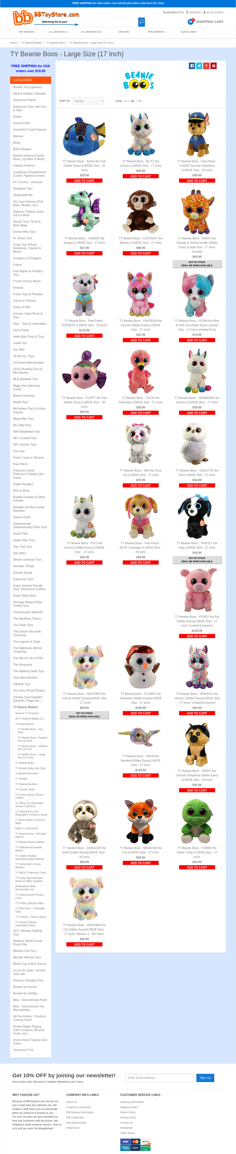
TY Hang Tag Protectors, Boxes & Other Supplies (29, 879)
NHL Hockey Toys (24, 444)
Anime (17, 116)
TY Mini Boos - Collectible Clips (30, 910)
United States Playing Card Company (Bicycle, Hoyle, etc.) (29, 1030)
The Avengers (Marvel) (28, 612)
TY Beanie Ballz (24, 762)
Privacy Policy (128, 1117)
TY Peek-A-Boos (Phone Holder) (29, 796)
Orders (193, 12)
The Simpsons (22, 664)
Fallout (17, 264)
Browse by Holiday (25, 993)
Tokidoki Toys (22, 684)
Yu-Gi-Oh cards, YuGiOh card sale (29, 972)
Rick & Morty (21, 490)
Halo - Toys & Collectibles (29, 323)
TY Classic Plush (25, 789)
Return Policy (128, 1112)
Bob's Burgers (22, 149)
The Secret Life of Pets (28, 658)
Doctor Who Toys (24, 231)
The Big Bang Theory (27, 618)
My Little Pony (22, 425)
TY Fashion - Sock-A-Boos (30, 916)
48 (132, 101)
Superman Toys (23, 579)
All (139, 101)
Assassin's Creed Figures (29, 129)
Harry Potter (21, 330)
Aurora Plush (21, 123)
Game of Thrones (24, 300)
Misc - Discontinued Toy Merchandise (28, 1008)
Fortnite (18, 287)
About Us (71, 1102)
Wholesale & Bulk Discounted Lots (25, 888)
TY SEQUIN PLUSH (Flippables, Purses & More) (31, 813)
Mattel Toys (20, 402)
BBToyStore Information (80, 1112)
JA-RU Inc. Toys (23, 356)
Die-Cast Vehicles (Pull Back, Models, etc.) (28, 203)
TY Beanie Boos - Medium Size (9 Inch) (33, 748)
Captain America (24, 165)
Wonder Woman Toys (27, 957)
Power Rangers (23, 484)
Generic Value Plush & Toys (28, 315)
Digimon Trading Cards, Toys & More (28, 213)
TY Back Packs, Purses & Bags (30, 821)
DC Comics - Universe (27, 182)
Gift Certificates (75, 1117)
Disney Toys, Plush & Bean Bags (27, 223)
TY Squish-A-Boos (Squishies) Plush (26, 924)
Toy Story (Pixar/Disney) (29, 690)
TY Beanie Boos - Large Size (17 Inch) (31, 756)
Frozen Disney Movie (27, 281)
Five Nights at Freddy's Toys (28, 273)
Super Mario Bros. (25, 595)
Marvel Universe (23, 395)
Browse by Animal (25, 986)
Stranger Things (23, 566)
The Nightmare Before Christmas (27, 650)
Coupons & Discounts (78, 1107)
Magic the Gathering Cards (26, 387)
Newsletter (126, 1127)
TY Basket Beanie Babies (30, 842)
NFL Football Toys (25, 438)
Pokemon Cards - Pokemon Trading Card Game (28, 474)
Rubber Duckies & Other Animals (29, 498)
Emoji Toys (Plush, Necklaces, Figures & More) (27, 248)
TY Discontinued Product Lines (29, 896)
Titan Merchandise (25, 677)
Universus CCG (23, 1049)
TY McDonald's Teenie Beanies (28, 866)
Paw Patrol (20, 464)
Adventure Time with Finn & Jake (29, 108)
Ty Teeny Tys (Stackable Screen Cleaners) (29, 805)
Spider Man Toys (24, 540)
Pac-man (19, 451)
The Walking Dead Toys (28, 671)
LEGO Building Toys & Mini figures (27, 371)
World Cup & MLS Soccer (30, 963)
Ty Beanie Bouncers (26, 773)
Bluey (16, 142)
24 (125, 101)
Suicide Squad (22, 572)
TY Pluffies (21, 778)
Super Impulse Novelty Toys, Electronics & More (29, 587)
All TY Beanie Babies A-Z (29, 718)
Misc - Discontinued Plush (30, 999)
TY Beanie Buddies (26, 784)
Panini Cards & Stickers (28, 457)
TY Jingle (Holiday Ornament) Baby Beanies (29, 857)
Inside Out (20, 343)
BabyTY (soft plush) (26, 828)
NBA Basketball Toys (26, 431)
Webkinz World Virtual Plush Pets (27, 942)
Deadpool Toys (23, 188)
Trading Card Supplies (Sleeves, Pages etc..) (27, 699)
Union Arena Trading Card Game (30, 1041)
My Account (213, 12)
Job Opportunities (76, 1122)
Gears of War (22, 307)
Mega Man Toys (23, 418)
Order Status (127, 1133)
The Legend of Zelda (26, 641)
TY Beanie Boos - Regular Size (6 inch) (32, 739)
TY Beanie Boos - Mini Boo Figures (30, 835)
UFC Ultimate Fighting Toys (27, 932)
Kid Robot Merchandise (28, 362)
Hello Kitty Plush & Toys (28, 336)
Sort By (64, 100)
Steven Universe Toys (27, 559)
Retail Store (73, 1127)
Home (13, 42)
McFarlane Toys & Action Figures (29, 410)
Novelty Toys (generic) (27, 87)
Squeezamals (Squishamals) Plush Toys (30, 525)
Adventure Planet (24, 100)
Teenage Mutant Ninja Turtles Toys (27, 604)
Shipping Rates (129, 1107)
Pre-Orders (156, 33)
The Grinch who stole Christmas (27, 633)
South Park (20, 533)
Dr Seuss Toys (22, 238)
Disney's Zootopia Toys (28, 980)
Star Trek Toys (22, 546)
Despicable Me (23, 195)
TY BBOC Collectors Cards (30, 872)
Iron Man (19, 349)
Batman (18, 136)
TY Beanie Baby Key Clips (30, 768)
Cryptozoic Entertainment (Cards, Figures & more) (29, 174)
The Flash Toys (23, 625)
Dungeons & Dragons (27, 258)
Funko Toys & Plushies (28, 294)
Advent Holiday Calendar (29, 93)
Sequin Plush (21, 517)
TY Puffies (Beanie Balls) (29, 903)
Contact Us (126, 1122)
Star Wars (19, 553)
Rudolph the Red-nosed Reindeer (28, 509)
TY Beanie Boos (55, 42)
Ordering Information (132, 1102)
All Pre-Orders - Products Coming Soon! (29, 1018)
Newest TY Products (27, 713)
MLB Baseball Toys (25, 379)
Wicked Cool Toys (25, 950)
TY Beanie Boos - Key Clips (30, 731)
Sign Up (205, 1077)
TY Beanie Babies (31, 42)
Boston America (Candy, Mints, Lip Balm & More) (29, 157)
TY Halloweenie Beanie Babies (28, 849)
